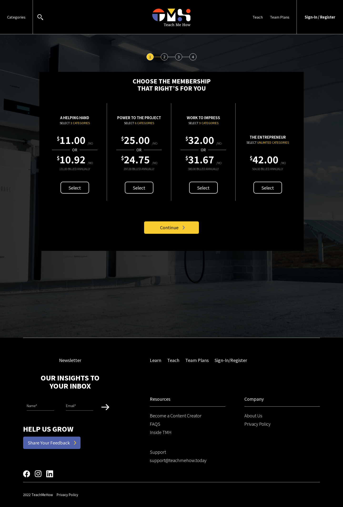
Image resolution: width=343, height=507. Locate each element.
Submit (105, 407)
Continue (169, 227)
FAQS (155, 424)
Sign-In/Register (231, 360)
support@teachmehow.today (178, 460)
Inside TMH (161, 432)
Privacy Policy (257, 424)
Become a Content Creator (176, 415)
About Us (253, 415)
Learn (155, 360)
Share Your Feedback (49, 442)
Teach (257, 17)
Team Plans (279, 17)
